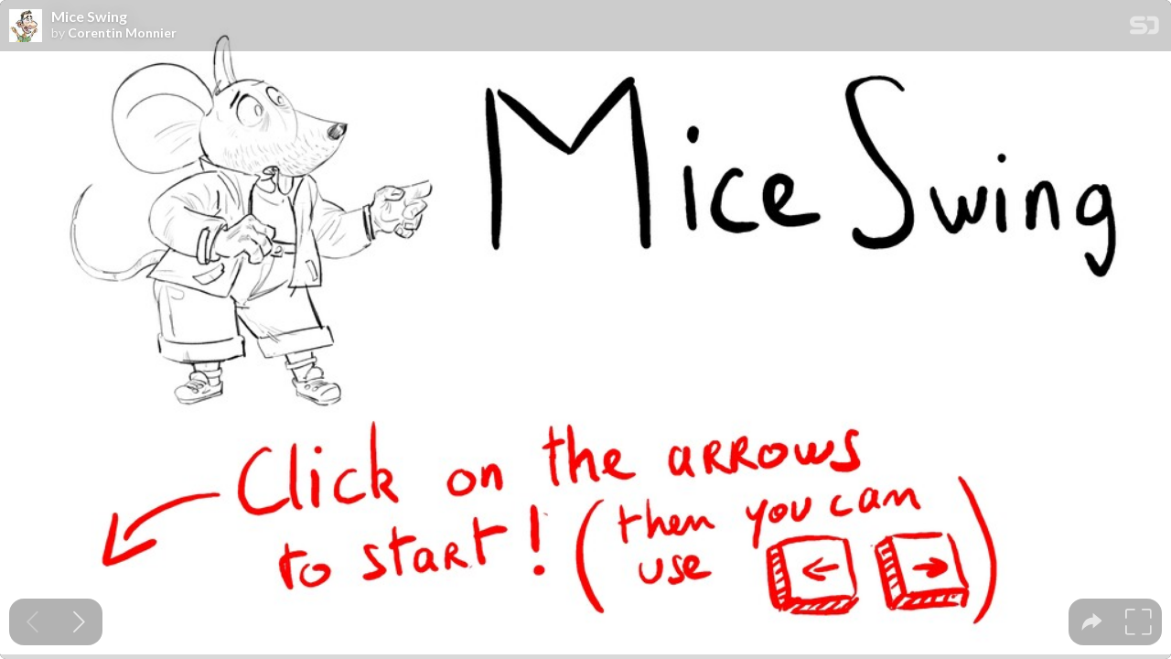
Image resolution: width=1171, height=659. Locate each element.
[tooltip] (1091, 622)
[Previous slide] (32, 622)
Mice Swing (89, 16)
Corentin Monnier (122, 33)
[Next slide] (79, 622)
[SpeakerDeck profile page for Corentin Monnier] (25, 26)
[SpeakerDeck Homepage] (1144, 29)
